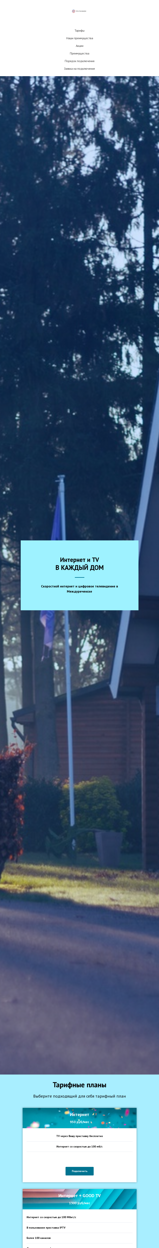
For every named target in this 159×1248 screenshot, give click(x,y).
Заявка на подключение (79, 68)
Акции (79, 46)
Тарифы (79, 30)
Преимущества (79, 53)
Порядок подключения (79, 61)
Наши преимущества (79, 38)
